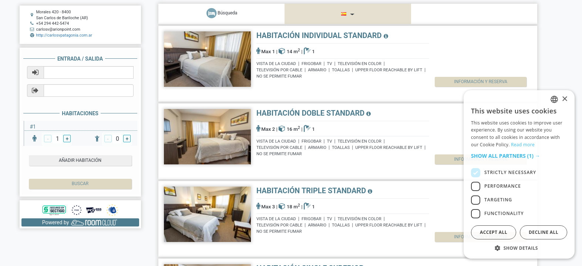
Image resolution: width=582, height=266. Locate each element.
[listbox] (554, 99)
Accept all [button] (493, 232)
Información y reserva (472, 81)
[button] (519, 156)
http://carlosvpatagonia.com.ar (64, 35)
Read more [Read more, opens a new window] (523, 144)
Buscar (80, 183)
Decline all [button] (543, 232)
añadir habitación (80, 160)
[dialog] (519, 174)
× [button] (564, 99)
